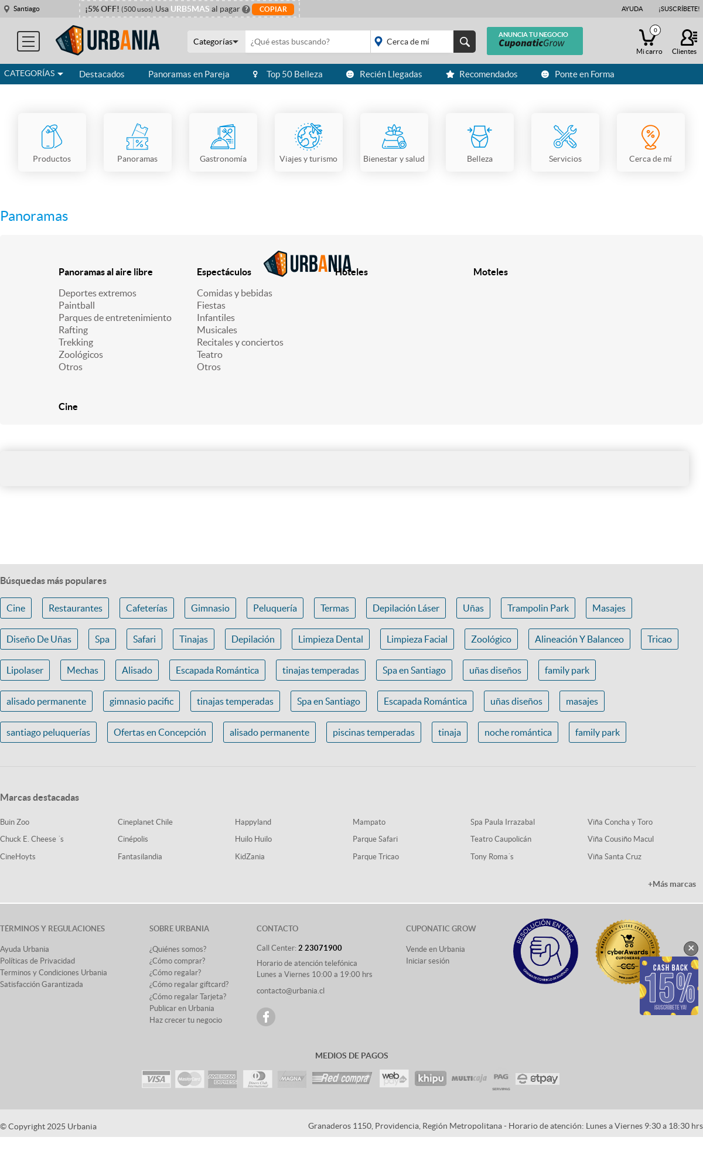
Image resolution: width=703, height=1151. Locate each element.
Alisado (137, 670)
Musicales (217, 330)
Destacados (102, 74)
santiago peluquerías (48, 732)
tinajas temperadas (320, 670)
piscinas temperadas (374, 732)
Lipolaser (24, 670)
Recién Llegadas (384, 74)
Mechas (82, 670)
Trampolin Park (538, 608)
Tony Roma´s (492, 856)
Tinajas (193, 639)
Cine (68, 406)
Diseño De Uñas (38, 639)
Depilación (253, 639)
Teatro (210, 354)
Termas (334, 608)
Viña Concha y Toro (620, 822)
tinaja (449, 732)
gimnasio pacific (141, 701)
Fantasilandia (140, 856)
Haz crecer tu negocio (185, 1020)
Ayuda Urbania (24, 949)
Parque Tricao (376, 856)
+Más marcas (672, 884)
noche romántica (518, 732)
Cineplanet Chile (145, 822)
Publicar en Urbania (181, 1008)
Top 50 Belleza (288, 74)
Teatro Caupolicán (500, 839)
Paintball (77, 305)
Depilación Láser (406, 608)
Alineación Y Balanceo (579, 639)
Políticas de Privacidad (37, 961)
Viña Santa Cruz (614, 856)
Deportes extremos (97, 293)
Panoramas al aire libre (106, 272)
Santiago (26, 8)
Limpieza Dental (330, 639)
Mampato (369, 822)
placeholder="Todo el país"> (421, 41)
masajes (582, 701)
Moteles (490, 272)
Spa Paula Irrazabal (502, 822)
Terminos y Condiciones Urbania (53, 972)
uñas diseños (495, 670)
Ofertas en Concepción (160, 732)
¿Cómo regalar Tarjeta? (187, 996)
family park (567, 670)
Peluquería (275, 608)
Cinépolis (133, 839)
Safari (144, 639)
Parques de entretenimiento (115, 317)
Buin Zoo (14, 822)
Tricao (659, 639)
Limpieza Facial (417, 639)
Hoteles (351, 272)
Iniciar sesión (427, 961)
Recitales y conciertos (240, 342)
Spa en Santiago (414, 670)
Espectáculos (224, 272)
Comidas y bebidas (234, 293)
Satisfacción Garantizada (41, 984)
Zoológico (491, 639)
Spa (102, 639)
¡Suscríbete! (679, 8)
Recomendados (482, 74)
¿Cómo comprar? (177, 961)
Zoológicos (81, 354)
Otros (71, 366)
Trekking (76, 342)
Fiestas (211, 305)
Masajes (609, 608)
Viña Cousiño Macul (621, 839)
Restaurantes (76, 608)
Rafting (73, 330)
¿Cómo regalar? (175, 972)
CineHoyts (18, 856)
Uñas (473, 608)
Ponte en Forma (578, 74)
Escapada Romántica (217, 670)
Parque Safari (375, 839)
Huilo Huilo (253, 839)
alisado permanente (46, 701)
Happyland (253, 822)
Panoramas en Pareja (189, 74)
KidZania (250, 856)
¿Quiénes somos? (177, 949)
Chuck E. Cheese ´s (32, 839)
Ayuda (632, 8)
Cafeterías (147, 608)
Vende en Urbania (435, 949)
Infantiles (216, 317)
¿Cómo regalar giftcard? (188, 984)
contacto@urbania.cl (291, 990)
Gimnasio (210, 608)
